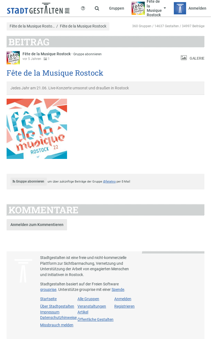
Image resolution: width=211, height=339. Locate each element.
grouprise (48, 289)
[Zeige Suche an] (97, 8)
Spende (118, 289)
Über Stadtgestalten (57, 306)
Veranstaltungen (91, 306)
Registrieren (124, 306)
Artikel (82, 312)
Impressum (49, 312)
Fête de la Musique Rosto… (32, 26)
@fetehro (109, 181)
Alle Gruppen (88, 299)
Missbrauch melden (56, 325)
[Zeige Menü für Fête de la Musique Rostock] (149, 8)
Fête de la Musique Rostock (47, 54)
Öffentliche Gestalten (95, 319)
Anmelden (122, 299)
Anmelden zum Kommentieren (36, 224)
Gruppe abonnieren (87, 54)
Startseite (48, 299)
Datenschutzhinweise (58, 317)
